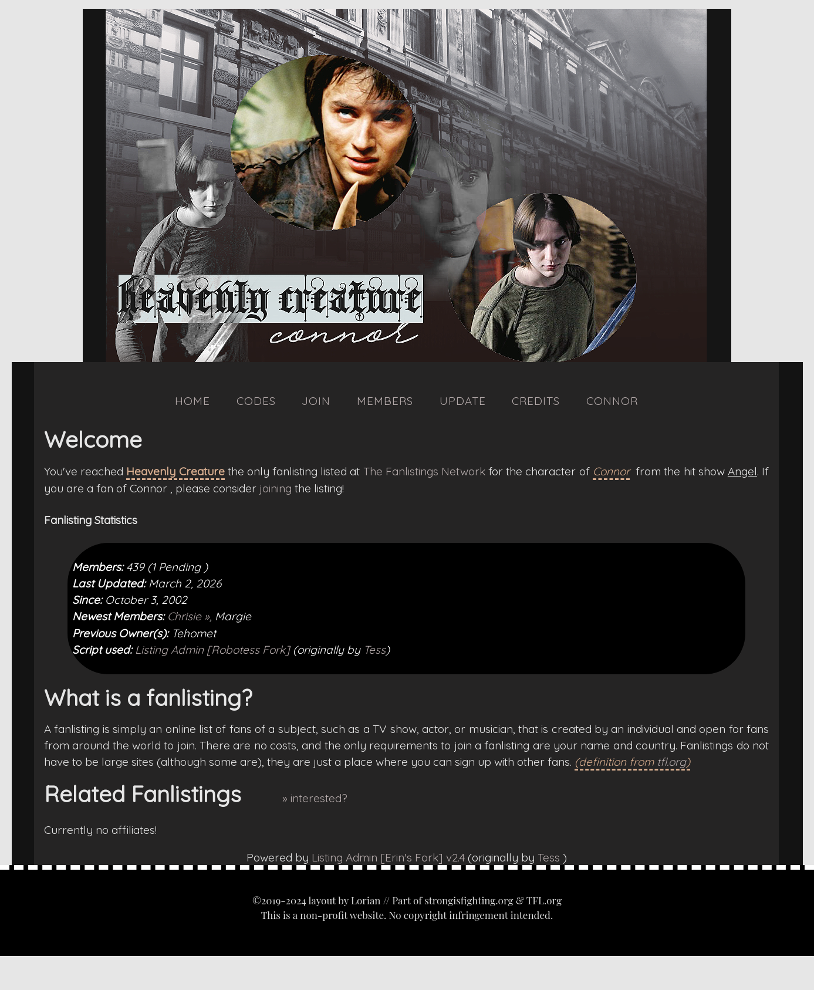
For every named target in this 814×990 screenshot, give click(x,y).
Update (463, 401)
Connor (612, 401)
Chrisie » (188, 616)
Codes (256, 401)
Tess (374, 650)
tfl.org (671, 762)
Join (316, 401)
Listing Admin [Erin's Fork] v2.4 (388, 857)
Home (192, 401)
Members (385, 401)
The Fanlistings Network (424, 471)
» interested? (314, 798)
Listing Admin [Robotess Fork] (212, 650)
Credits (536, 401)
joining (275, 488)
